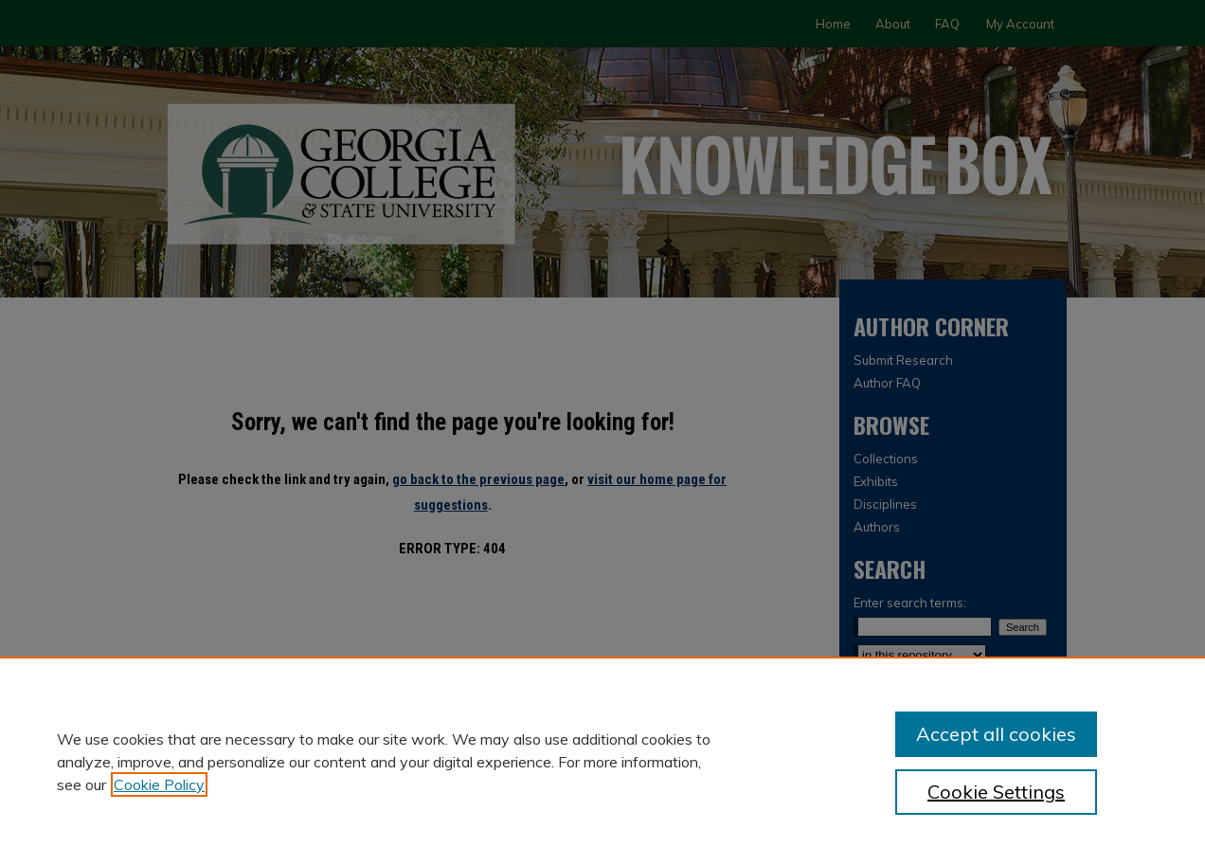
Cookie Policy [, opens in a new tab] (159, 784)
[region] (602, 761)
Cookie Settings (996, 791)
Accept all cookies (996, 734)
